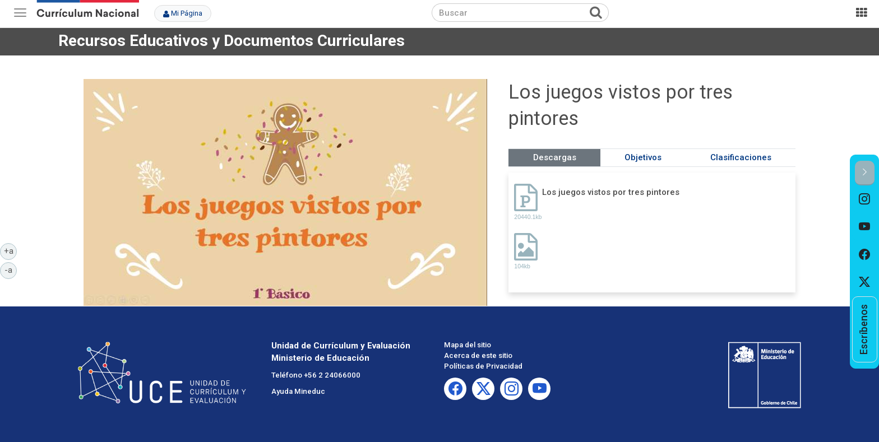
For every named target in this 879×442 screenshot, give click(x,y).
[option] (864, 199)
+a (10, 250)
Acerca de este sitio (478, 355)
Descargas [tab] (554, 157)
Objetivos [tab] (642, 157)
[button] (865, 173)
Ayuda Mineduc (298, 391)
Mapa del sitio (467, 345)
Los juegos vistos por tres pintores (610, 192)
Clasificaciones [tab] (740, 157)
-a (10, 269)
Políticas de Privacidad (483, 366)
